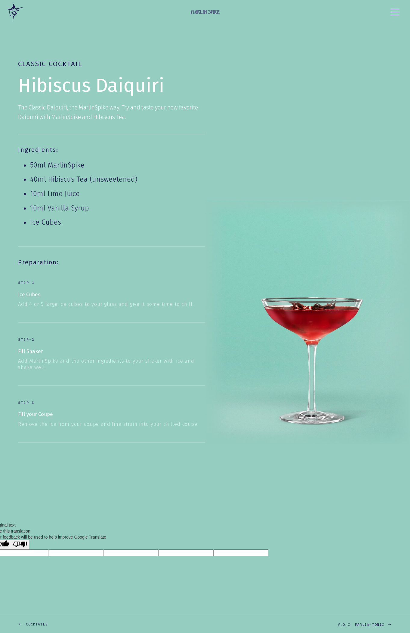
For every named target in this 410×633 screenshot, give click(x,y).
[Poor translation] (20, 544)
